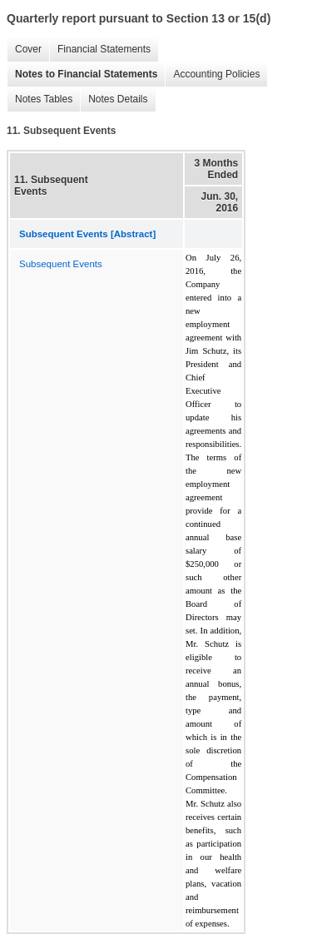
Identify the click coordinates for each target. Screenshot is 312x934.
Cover (24, 49)
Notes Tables (39, 99)
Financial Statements (100, 49)
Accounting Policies (212, 74)
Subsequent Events (60, 264)
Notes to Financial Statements (82, 74)
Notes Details (113, 99)
